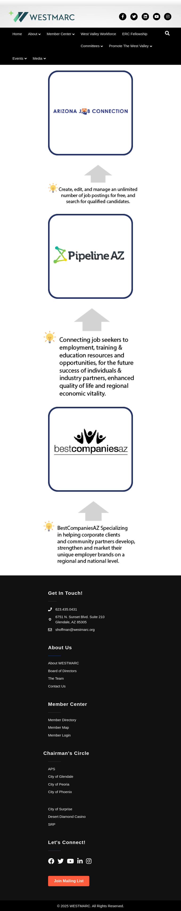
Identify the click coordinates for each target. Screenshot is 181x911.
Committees (90, 46)
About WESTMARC (63, 663)
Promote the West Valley (128, 46)
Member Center (59, 34)
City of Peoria (58, 784)
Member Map (58, 727)
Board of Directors (62, 671)
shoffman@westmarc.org (75, 630)
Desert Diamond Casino (67, 817)
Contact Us (57, 686)
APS (51, 769)
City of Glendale (60, 776)
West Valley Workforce (98, 34)
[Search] (167, 33)
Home (17, 34)
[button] (68, 881)
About (32, 34)
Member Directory (62, 720)
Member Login (59, 735)
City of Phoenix (60, 792)
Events (17, 58)
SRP (51, 824)
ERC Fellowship (134, 34)
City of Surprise (60, 809)
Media (37, 58)
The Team (56, 678)
